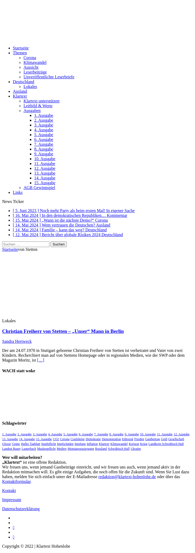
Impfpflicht (48, 444)
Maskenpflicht (46, 449)
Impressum (11, 499)
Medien (62, 449)
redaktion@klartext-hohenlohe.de (127, 476)
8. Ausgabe (43, 149)
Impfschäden (65, 444)
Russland (101, 449)
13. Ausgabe (44, 173)
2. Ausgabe (43, 120)
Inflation (92, 444)
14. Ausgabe (44, 178)
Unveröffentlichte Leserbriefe (49, 77)
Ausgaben (32, 110)
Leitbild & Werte (38, 105)
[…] (40, 360)
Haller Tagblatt (30, 444)
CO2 (56, 439)
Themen (20, 53)
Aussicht (31, 67)
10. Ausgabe (44, 158)
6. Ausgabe (43, 139)
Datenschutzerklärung (21, 508)
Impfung (80, 444)
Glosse (6, 444)
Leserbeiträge (35, 72)
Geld (164, 439)
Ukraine (136, 449)
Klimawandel (35, 62)
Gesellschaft (176, 439)
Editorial (127, 439)
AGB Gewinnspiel (39, 187)
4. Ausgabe (43, 130)
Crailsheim (78, 439)
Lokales (30, 86)
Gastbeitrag (152, 439)
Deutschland (23, 81)
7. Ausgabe (43, 144)
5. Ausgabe (43, 134)
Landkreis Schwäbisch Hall (166, 444)
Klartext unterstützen (42, 101)
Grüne (16, 444)
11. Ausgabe (44, 163)
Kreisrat (134, 444)
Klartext (20, 96)
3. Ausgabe (43, 125)
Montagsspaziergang (81, 449)
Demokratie (93, 439)
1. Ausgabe (43, 115)
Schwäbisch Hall (119, 449)
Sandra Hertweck (17, 341)
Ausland (20, 91)
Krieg (143, 444)
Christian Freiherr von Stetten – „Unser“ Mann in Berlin (63, 331)
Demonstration (111, 439)
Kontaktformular (16, 481)
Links (17, 192)
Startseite (21, 48)
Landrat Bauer (11, 449)
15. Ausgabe (44, 183)
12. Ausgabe (44, 168)
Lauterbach (29, 449)
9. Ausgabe (43, 154)
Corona (30, 57)
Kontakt (9, 490)
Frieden (139, 439)
